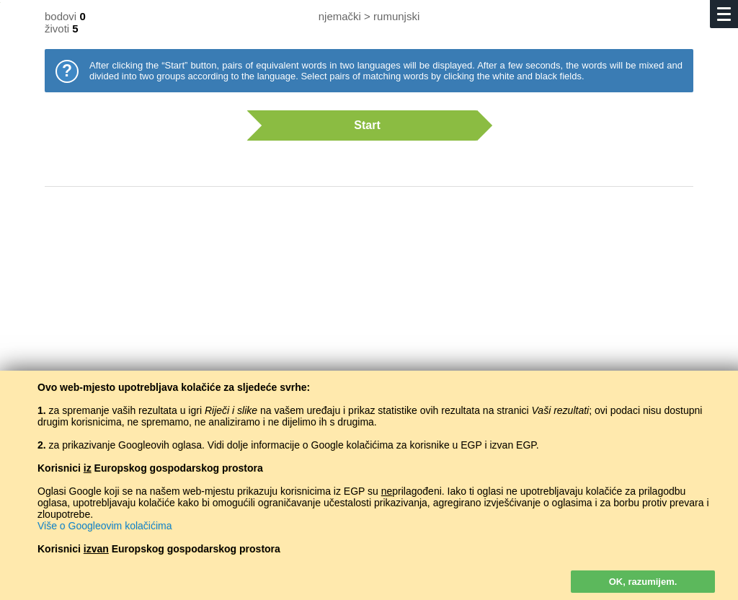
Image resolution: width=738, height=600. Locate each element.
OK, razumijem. (643, 581)
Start (361, 125)
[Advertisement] (369, 314)
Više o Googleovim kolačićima (104, 525)
